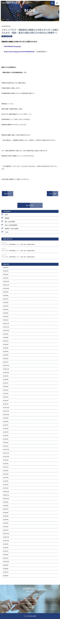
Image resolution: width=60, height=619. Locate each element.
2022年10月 (6, 414)
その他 (6, 232)
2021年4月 (5, 477)
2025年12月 (6, 281)
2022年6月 (5, 428)
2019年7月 (5, 551)
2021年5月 (5, 474)
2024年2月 (5, 358)
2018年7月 (5, 572)
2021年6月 (5, 470)
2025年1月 (5, 320)
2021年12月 (6, 449)
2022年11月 (6, 411)
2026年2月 (5, 274)
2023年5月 (5, 390)
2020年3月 (5, 523)
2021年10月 (6, 456)
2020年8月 (5, 505)
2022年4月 (5, 435)
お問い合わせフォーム (30, 599)
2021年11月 (6, 453)
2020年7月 (5, 509)
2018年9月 (5, 565)
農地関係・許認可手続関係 (11, 228)
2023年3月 (5, 397)
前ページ (7, 193)
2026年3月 (5, 271)
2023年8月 (5, 379)
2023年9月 (5, 376)
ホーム (3, 19)
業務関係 (7, 218)
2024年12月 (6, 323)
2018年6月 (5, 575)
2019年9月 (5, 544)
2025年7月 (5, 299)
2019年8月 (5, 547)
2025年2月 (5, 316)
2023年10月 (6, 372)
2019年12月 (6, 533)
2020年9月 (5, 502)
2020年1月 (5, 530)
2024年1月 (5, 362)
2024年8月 (5, 337)
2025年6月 (5, 302)
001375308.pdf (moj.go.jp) (12, 46)
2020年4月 (5, 519)
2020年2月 (5, 526)
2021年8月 (5, 463)
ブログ (8, 19)
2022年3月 (5, 439)
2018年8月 (5, 568)
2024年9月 (5, 334)
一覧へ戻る (30, 205)
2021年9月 (5, 460)
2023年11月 (6, 369)
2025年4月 (5, 309)
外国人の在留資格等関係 (11, 225)
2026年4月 (5, 267)
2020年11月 (6, 495)
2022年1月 (5, 446)
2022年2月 (5, 442)
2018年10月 (6, 561)
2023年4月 (5, 393)
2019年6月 (5, 554)
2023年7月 (5, 383)
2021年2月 (5, 484)
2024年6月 (5, 344)
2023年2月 (5, 400)
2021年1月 (5, 488)
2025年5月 (5, 306)
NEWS (6, 214)
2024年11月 (6, 327)
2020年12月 (6, 491)
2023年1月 (5, 404)
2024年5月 (5, 348)
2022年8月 (5, 421)
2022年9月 (5, 418)
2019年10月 (6, 540)
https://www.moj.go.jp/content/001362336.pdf (19, 52)
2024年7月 (5, 341)
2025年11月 (6, 285)
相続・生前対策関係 (10, 221)
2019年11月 (6, 537)
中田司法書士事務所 (9, 3)
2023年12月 (6, 365)
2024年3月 (5, 355)
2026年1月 (5, 278)
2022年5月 (5, 432)
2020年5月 (5, 516)
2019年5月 (5, 558)
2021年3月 (5, 481)
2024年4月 (5, 351)
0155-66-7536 (30, 607)
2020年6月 (5, 512)
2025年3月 (5, 313)
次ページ (52, 193)
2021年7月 (5, 467)
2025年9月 (5, 292)
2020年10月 (6, 498)
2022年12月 (6, 407)
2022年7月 (5, 425)
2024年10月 (6, 330)
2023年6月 (5, 386)
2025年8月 (5, 295)
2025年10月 (6, 288)
